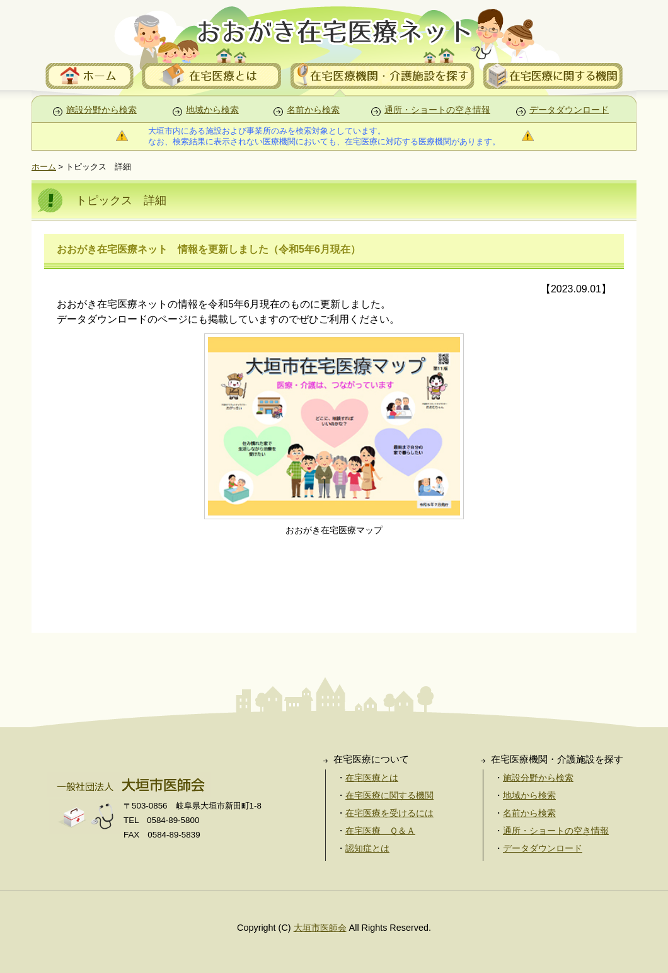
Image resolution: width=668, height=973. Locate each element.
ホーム (44, 166)
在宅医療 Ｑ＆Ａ (380, 831)
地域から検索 (212, 110)
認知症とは (367, 848)
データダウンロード (569, 110)
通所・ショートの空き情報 (437, 110)
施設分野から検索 (101, 110)
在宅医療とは (371, 778)
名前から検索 (313, 110)
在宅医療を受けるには (389, 813)
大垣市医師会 (320, 928)
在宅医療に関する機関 (389, 795)
